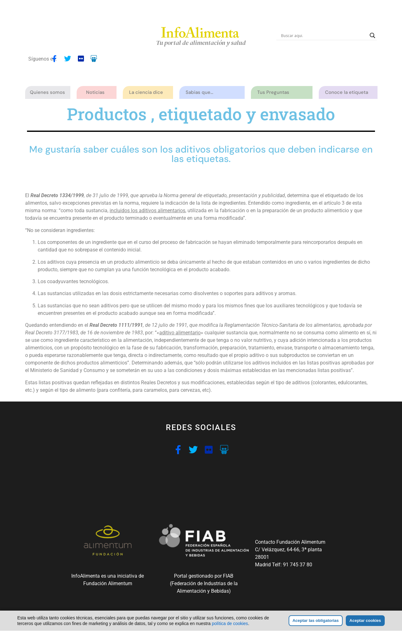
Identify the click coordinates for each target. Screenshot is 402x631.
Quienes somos (49, 92)
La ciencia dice (147, 92)
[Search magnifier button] (372, 35)
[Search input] (324, 35)
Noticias (95, 92)
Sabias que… (201, 92)
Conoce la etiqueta (348, 92)
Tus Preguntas (274, 92)
